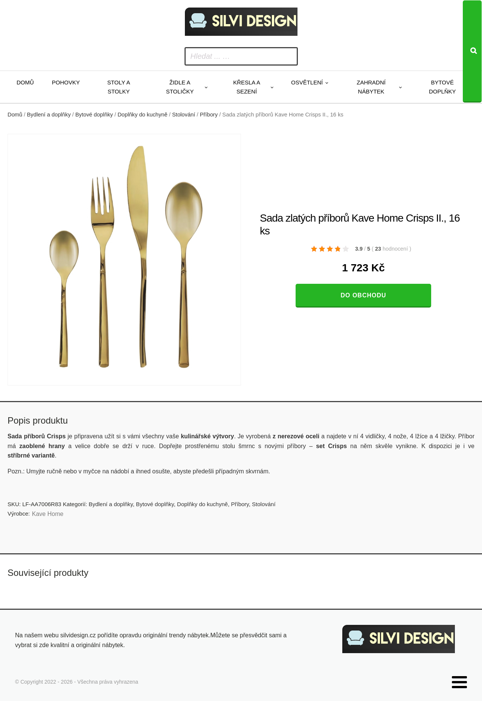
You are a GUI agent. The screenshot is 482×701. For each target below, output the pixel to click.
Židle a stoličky (180, 87)
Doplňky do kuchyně (142, 115)
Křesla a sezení (246, 87)
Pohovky (66, 82)
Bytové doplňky (442, 87)
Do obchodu (363, 295)
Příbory (209, 115)
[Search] (472, 51)
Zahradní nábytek (371, 87)
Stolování (183, 115)
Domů (25, 82)
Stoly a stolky (118, 87)
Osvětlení (307, 82)
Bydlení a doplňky (49, 115)
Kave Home (48, 514)
